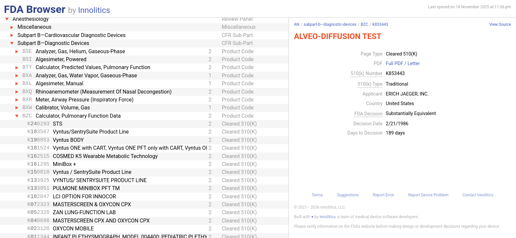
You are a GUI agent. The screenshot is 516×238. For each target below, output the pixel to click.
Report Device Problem (428, 195)
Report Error (383, 195)
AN (296, 24)
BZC (364, 24)
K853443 (380, 24)
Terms (317, 195)
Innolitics (94, 10)
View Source (500, 24)
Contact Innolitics (478, 195)
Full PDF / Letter (403, 63)
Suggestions (348, 195)
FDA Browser (34, 9)
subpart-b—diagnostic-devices (330, 24)
